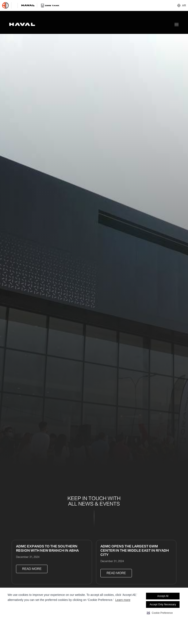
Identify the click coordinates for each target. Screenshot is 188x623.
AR (184, 5)
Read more (32, 569)
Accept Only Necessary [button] (163, 604)
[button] (159, 613)
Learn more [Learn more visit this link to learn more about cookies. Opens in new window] (122, 600)
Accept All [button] (162, 596)
